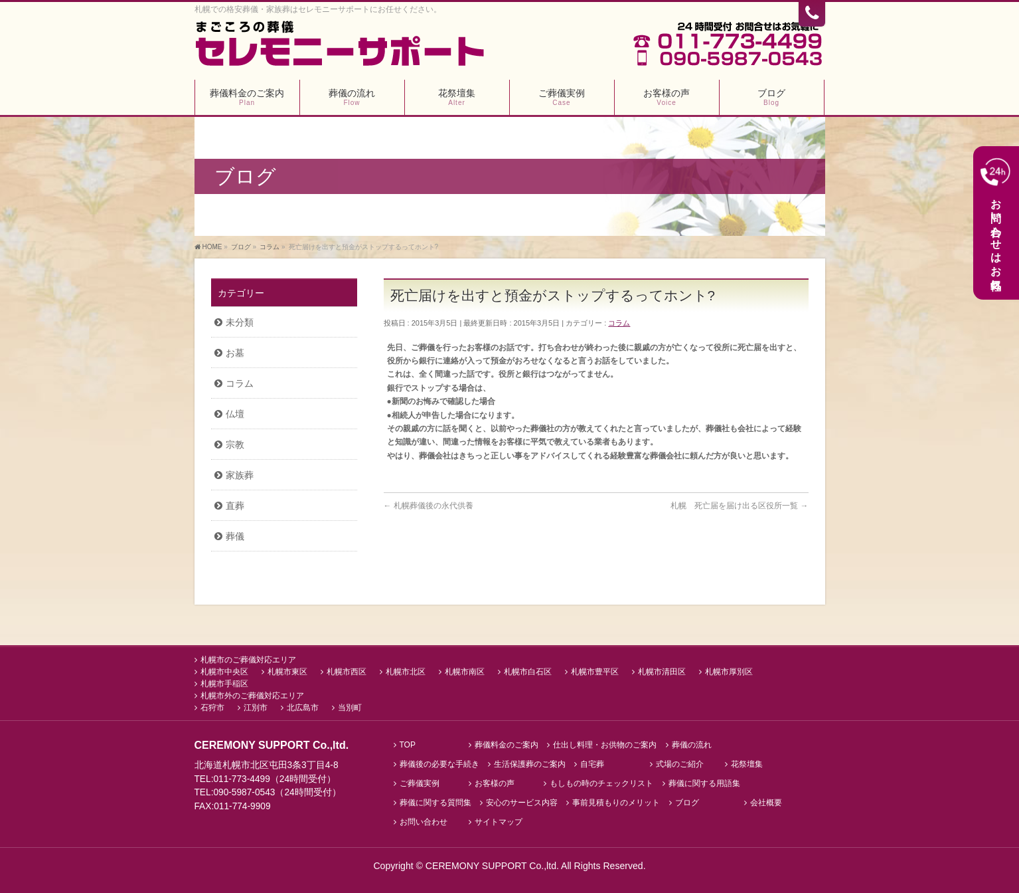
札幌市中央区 (224, 671)
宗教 (235, 444)
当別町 (350, 707)
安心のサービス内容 (522, 802)
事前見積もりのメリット (616, 802)
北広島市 (303, 707)
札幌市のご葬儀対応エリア (248, 659)
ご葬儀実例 (419, 783)
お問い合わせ (423, 821)
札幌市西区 (346, 671)
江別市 (256, 707)
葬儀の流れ (692, 744)
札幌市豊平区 (595, 671)
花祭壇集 (747, 763)
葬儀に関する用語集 (704, 783)
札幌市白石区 (528, 671)
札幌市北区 (406, 671)
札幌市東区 (287, 671)
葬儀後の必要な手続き (439, 763)
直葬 (235, 505)
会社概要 (766, 802)
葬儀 (235, 536)
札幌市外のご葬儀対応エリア (252, 695)
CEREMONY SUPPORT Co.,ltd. (493, 865)
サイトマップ (498, 821)
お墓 (235, 352)
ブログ (687, 802)
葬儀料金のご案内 (506, 744)
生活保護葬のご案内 (530, 763)
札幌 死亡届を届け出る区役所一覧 (739, 505)
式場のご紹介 (680, 763)
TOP (408, 744)
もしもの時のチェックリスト (601, 783)
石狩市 (212, 707)
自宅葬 (592, 763)
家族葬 (240, 475)
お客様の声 (494, 783)
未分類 (240, 322)
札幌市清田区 (662, 671)
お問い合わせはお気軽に (996, 222)
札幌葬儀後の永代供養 (428, 505)
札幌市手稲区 (224, 683)
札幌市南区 (465, 671)
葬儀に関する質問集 (435, 802)
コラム (619, 323)
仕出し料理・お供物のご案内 (605, 744)
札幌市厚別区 (729, 671)
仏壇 (235, 414)
